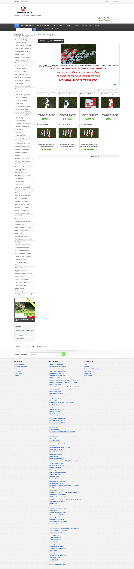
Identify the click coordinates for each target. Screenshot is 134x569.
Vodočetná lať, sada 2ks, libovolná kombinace (47, 140)
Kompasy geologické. (21, 92)
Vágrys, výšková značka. (22, 265)
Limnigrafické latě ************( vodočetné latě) (25, 118)
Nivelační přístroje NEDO (22, 147)
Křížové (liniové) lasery (21, 95)
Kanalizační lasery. (20, 83)
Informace (20, 331)
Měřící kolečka (19, 124)
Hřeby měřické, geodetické (22, 74)
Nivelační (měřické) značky (22, 141)
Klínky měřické (19, 86)
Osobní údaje (18, 369)
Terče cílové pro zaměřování (23, 239)
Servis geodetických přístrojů (23, 199)
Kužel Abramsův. (19, 98)
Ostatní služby (86, 20)
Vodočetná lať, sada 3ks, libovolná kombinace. (68, 140)
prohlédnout (44, 90)
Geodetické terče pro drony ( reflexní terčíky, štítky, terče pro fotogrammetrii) (25, 60)
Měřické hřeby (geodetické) (22, 132)
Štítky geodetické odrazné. (22, 230)
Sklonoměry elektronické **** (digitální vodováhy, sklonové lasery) (25, 204)
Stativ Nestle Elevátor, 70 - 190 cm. (24, 314)
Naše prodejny (20, 334)
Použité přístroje (19, 176)
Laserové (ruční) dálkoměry (22, 100)
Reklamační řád (57, 20)
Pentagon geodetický (21, 167)
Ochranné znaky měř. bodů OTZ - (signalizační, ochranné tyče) (25, 155)
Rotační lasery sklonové (21, 193)
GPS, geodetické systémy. (22, 69)
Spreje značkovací (20, 213)
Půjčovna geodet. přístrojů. (22, 181)
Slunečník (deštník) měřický (23, 207)
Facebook (18, 344)
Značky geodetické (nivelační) (23, 288)
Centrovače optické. (20, 37)
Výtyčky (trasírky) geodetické (23, 277)
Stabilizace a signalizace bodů (23, 216)
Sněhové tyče (19, 210)
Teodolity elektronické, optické (23, 233)
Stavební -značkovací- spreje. (23, 222)
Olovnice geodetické (20, 164)
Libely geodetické (20, 115)
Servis (77, 20)
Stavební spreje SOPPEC (22, 227)
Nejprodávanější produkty (91, 364)
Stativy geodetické (20, 219)
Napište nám (87, 369)
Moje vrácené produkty (20, 362)
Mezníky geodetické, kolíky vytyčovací (25, 138)
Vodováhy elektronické (21, 274)
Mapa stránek (24, 1)
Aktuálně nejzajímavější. (22, 31)
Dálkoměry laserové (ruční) (22, 46)
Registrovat (115, 1)
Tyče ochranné (19, 259)
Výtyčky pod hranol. (20, 279)
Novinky (86, 362)
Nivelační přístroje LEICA (22, 144)
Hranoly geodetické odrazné (23, 72)
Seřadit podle (94, 84)
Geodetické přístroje (27, 20)
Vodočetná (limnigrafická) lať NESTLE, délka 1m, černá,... (47, 110)
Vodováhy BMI (19, 271)
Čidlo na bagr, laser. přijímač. (23, 40)
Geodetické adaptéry (21, 57)
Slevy (86, 360)
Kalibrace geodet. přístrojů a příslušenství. (25, 80)
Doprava (68, 20)
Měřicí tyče (18, 126)
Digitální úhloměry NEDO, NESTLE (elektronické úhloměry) (25, 51)
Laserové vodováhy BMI (22, 109)
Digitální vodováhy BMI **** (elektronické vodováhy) (25, 54)
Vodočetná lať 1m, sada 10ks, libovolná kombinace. (89, 140)
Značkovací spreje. (20, 285)
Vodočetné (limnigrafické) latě (23, 268)
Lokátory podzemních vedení (23, 121)
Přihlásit (107, 1)
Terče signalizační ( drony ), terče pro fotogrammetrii (25, 242)
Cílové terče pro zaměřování (23, 43)
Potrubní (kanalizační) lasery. (23, 170)
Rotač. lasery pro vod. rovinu (23, 190)
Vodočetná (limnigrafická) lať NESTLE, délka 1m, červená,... (89, 110)
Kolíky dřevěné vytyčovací (22, 89)
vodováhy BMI (29, 324)
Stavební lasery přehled (21, 225)
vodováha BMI (20, 324)
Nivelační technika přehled (22, 152)
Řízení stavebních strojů (22, 184)
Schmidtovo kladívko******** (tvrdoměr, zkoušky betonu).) (25, 196)
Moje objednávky (19, 360)
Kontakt (17, 1)
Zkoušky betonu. (19, 282)
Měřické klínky (19, 135)
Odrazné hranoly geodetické (23, 161)
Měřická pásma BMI (20, 129)
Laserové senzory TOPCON (23, 106)
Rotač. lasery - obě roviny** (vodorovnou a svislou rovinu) (25, 187)
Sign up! (16, 371)
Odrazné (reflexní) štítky (22, 158)
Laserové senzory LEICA (22, 103)
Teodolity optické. (20, 236)
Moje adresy (17, 367)
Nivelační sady (19, 150)
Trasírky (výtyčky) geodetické (23, 251)
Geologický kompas (20, 66)
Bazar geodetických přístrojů (23, 34)
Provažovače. (19, 178)
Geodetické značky (20, 63)
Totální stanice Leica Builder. (23, 248)
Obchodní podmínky (43, 20)
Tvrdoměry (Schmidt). (21, 256)
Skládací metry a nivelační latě (23, 201)
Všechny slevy (30, 295)
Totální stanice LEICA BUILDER (24, 245)
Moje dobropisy (18, 364)
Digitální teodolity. (20, 49)
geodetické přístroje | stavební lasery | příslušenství (27, 10)
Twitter (27, 344)
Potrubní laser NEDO (21, 173)
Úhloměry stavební (20, 262)
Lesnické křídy (19, 112)
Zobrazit (114, 79)
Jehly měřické (19, 77)
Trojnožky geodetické (21, 253)
